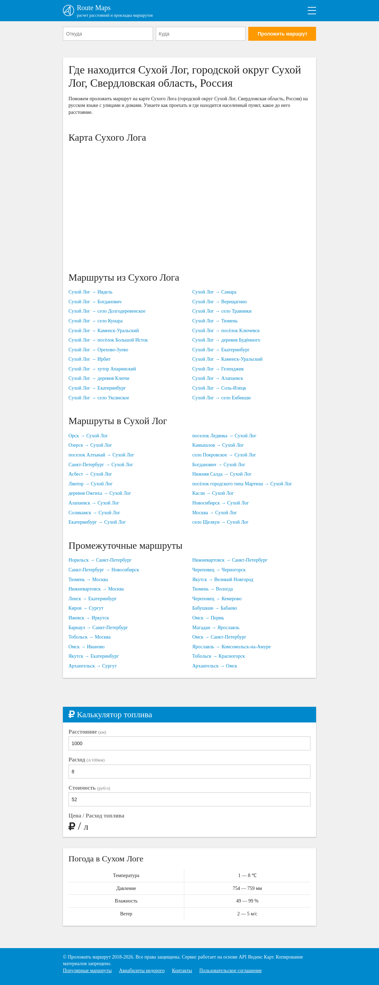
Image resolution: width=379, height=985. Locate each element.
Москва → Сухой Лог (214, 512)
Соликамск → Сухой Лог (94, 512)
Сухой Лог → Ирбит (89, 359)
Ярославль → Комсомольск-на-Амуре (231, 646)
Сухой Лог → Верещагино (219, 301)
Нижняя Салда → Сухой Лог (221, 474)
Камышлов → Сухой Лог (218, 445)
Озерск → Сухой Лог (90, 445)
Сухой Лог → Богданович (94, 301)
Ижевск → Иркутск (88, 617)
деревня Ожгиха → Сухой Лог (99, 493)
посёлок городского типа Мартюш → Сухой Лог (242, 483)
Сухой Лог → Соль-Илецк (219, 388)
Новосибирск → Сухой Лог (220, 503)
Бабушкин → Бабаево (214, 608)
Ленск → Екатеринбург (92, 598)
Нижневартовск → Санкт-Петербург (229, 560)
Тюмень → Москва (88, 579)
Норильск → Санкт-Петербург (99, 560)
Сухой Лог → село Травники (222, 311)
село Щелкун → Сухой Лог (220, 522)
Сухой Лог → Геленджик (218, 369)
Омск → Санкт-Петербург (219, 637)
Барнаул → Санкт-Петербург (98, 627)
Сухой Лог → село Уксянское (98, 397)
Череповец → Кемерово (217, 598)
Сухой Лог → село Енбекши (221, 397)
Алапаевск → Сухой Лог (93, 503)
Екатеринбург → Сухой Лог (97, 522)
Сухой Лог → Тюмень (214, 320)
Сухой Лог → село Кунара (95, 320)
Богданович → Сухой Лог (218, 464)
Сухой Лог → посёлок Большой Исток (108, 340)
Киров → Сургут (85, 608)
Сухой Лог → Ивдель (90, 292)
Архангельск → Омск (214, 666)
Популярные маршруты (87, 970)
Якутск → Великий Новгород (222, 579)
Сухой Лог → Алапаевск (217, 378)
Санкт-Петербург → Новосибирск (103, 569)
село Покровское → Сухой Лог (224, 455)
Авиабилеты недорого (141, 970)
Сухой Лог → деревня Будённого (226, 340)
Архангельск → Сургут (92, 666)
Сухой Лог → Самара (214, 292)
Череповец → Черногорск (218, 569)
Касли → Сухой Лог (213, 493)
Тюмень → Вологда (212, 589)
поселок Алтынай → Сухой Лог (101, 455)
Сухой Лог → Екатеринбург (97, 388)
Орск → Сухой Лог (88, 435)
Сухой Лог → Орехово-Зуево (98, 349)
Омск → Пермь (208, 617)
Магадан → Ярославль (215, 627)
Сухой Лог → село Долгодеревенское (106, 311)
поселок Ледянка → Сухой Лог (224, 435)
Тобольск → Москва (89, 637)
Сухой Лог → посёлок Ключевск (226, 330)
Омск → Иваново (86, 646)
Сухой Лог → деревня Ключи (98, 378)
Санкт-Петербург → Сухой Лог (100, 464)
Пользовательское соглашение (230, 970)
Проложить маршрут (282, 34)
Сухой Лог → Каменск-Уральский (103, 330)
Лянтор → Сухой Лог (90, 483)
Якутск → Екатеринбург (93, 656)
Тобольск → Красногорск (218, 656)
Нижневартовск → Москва (96, 589)
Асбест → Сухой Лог (90, 474)
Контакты (182, 970)
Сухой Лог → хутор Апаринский (102, 369)
